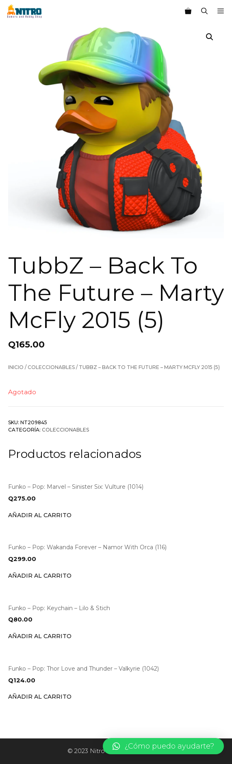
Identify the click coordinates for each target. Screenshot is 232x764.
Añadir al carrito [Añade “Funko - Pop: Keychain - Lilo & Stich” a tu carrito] (40, 636)
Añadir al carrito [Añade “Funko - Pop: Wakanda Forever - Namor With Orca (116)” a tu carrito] (40, 575)
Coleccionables (51, 367)
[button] (163, 746)
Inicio (16, 367)
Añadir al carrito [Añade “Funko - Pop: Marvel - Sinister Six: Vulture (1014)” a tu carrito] (40, 515)
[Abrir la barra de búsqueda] (204, 11)
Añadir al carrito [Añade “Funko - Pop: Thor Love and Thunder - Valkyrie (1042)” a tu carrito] (40, 696)
